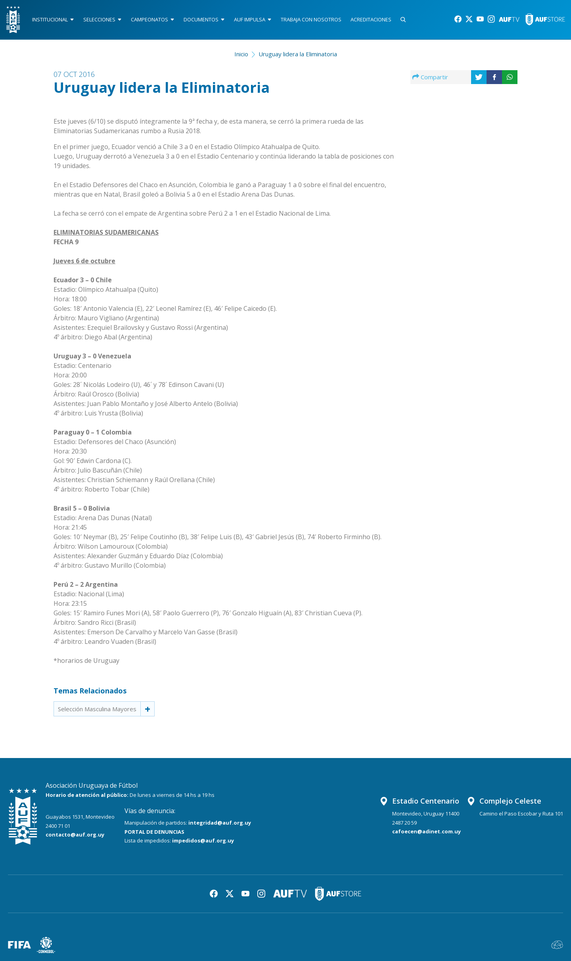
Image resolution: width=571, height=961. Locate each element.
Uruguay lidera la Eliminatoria (298, 54)
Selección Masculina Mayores (97, 709)
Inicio (241, 54)
